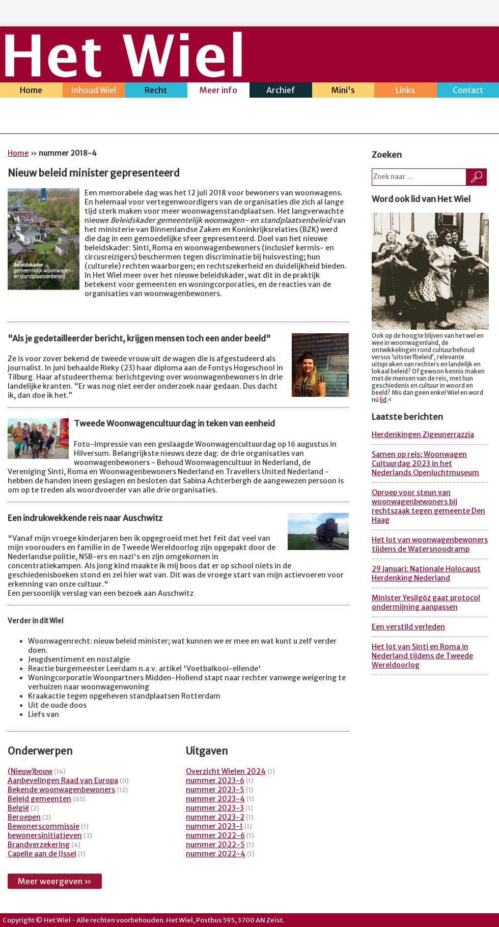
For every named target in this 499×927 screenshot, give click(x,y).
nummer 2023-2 (215, 817)
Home (31, 91)
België (18, 808)
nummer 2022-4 (215, 853)
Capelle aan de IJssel (42, 853)
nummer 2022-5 (215, 844)
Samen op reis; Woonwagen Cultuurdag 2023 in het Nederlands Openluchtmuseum (425, 463)
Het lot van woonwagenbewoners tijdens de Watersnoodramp (430, 544)
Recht (156, 91)
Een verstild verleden (408, 626)
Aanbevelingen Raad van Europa (63, 780)
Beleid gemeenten (39, 798)
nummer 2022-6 (215, 835)
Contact (468, 91)
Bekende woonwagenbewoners (61, 789)
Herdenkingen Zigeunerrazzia (423, 434)
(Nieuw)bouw (30, 771)
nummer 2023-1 (214, 826)
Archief (281, 91)
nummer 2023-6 (215, 780)
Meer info (218, 91)
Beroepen (24, 817)
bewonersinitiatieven (45, 835)
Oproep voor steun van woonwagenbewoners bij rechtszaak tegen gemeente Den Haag (428, 506)
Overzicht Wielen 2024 (226, 771)
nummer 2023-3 (215, 808)
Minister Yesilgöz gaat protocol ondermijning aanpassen (426, 602)
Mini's (343, 91)
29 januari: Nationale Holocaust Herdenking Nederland (426, 573)
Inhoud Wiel (94, 91)
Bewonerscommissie (43, 826)
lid (383, 399)
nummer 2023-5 (215, 789)
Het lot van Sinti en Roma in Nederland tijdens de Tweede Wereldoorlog (422, 656)
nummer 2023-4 (215, 798)
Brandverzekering (39, 844)
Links (405, 91)
